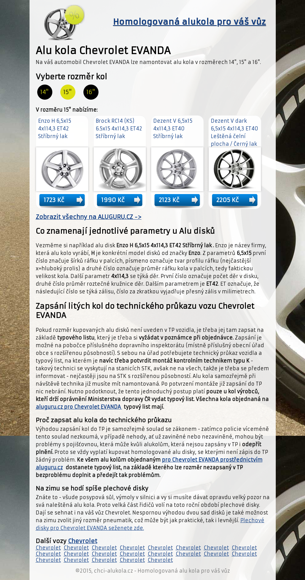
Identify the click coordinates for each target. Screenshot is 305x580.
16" (90, 92)
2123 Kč (169, 200)
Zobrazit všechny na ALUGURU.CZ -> (89, 216)
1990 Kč (113, 200)
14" (44, 92)
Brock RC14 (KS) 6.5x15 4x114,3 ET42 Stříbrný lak (119, 128)
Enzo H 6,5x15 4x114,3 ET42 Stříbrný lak (54, 128)
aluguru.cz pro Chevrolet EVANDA (79, 407)
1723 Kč (54, 200)
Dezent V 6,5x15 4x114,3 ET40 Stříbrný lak (172, 128)
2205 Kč (227, 200)
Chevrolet (82, 541)
